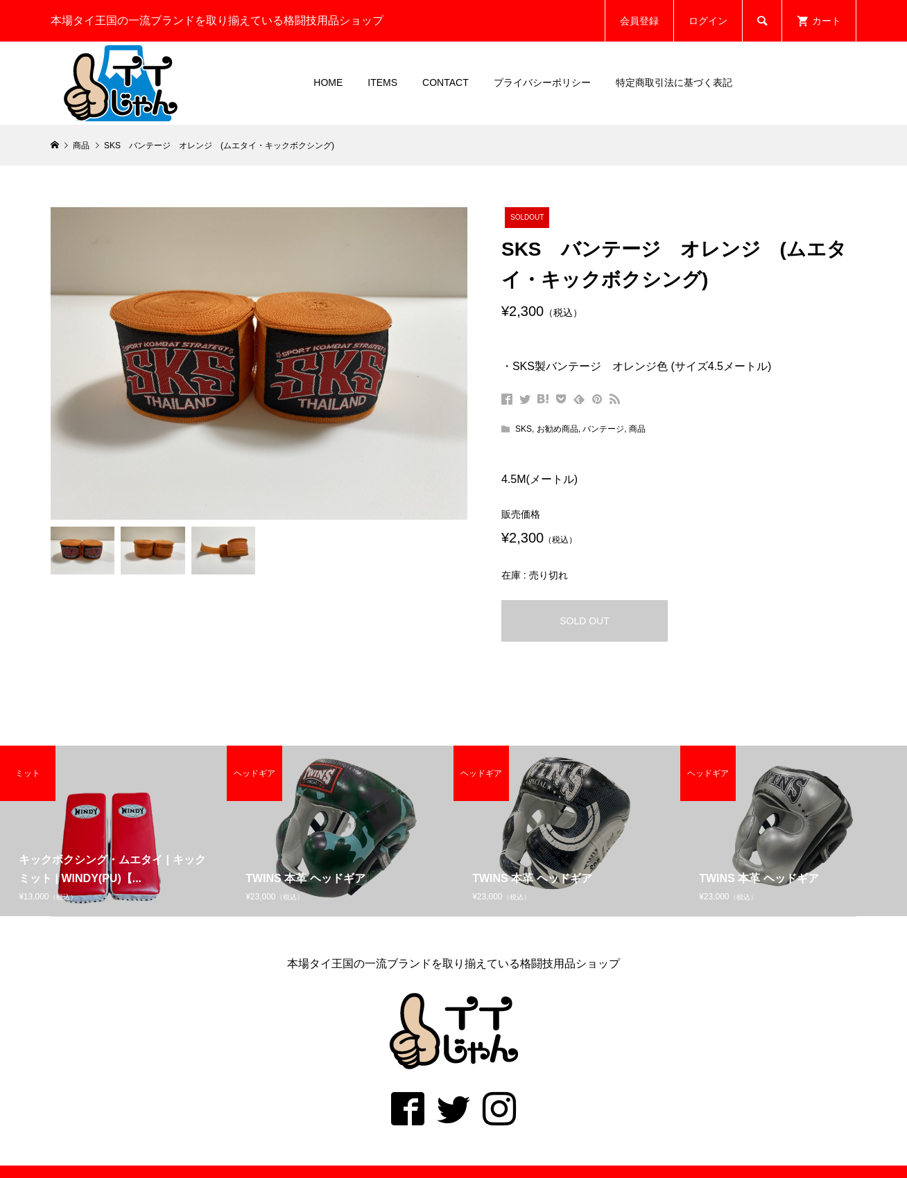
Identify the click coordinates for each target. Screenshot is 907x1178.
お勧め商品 (557, 429)
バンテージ (603, 429)
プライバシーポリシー (542, 82)
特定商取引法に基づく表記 (674, 82)
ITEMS (382, 82)
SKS (523, 429)
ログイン (708, 20)
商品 (637, 429)
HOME (328, 82)
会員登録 (639, 20)
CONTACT (445, 82)
